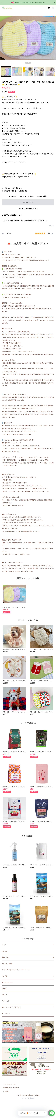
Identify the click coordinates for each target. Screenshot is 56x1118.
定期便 (4, 988)
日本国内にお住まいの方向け (28, 208)
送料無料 (5, 995)
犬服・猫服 (5, 957)
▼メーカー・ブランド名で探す (11, 1007)
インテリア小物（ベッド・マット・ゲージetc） (15, 970)
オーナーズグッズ (7, 982)
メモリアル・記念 (7, 964)
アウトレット (5, 1001)
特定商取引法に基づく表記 (11, 1088)
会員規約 (6, 1091)
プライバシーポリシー (9, 1084)
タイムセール (6, 1013)
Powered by (28, 1098)
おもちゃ (4, 951)
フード (4, 945)
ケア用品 (5, 976)
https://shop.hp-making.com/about (15, 177)
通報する (51, 225)
